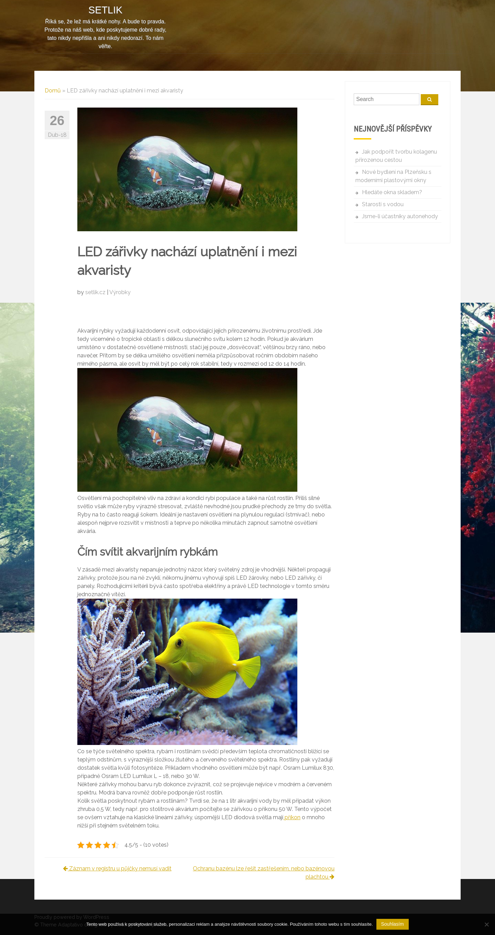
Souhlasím (392, 924)
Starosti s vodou (383, 204)
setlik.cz (96, 292)
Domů (53, 90)
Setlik (105, 9)
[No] (486, 924)
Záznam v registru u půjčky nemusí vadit (117, 868)
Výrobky (120, 292)
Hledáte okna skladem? (392, 192)
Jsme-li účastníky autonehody (400, 216)
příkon (291, 817)
